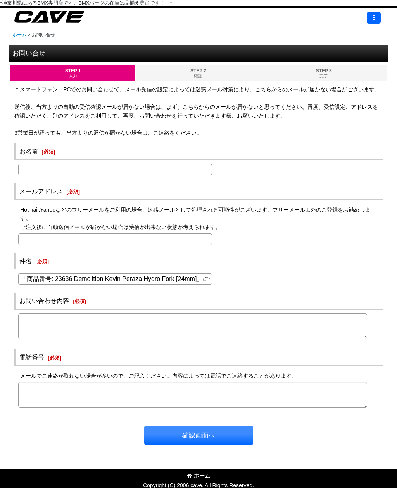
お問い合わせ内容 (44, 300)
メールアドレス (41, 191)
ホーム (198, 476)
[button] (374, 18)
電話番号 (31, 357)
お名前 (28, 151)
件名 (25, 260)
